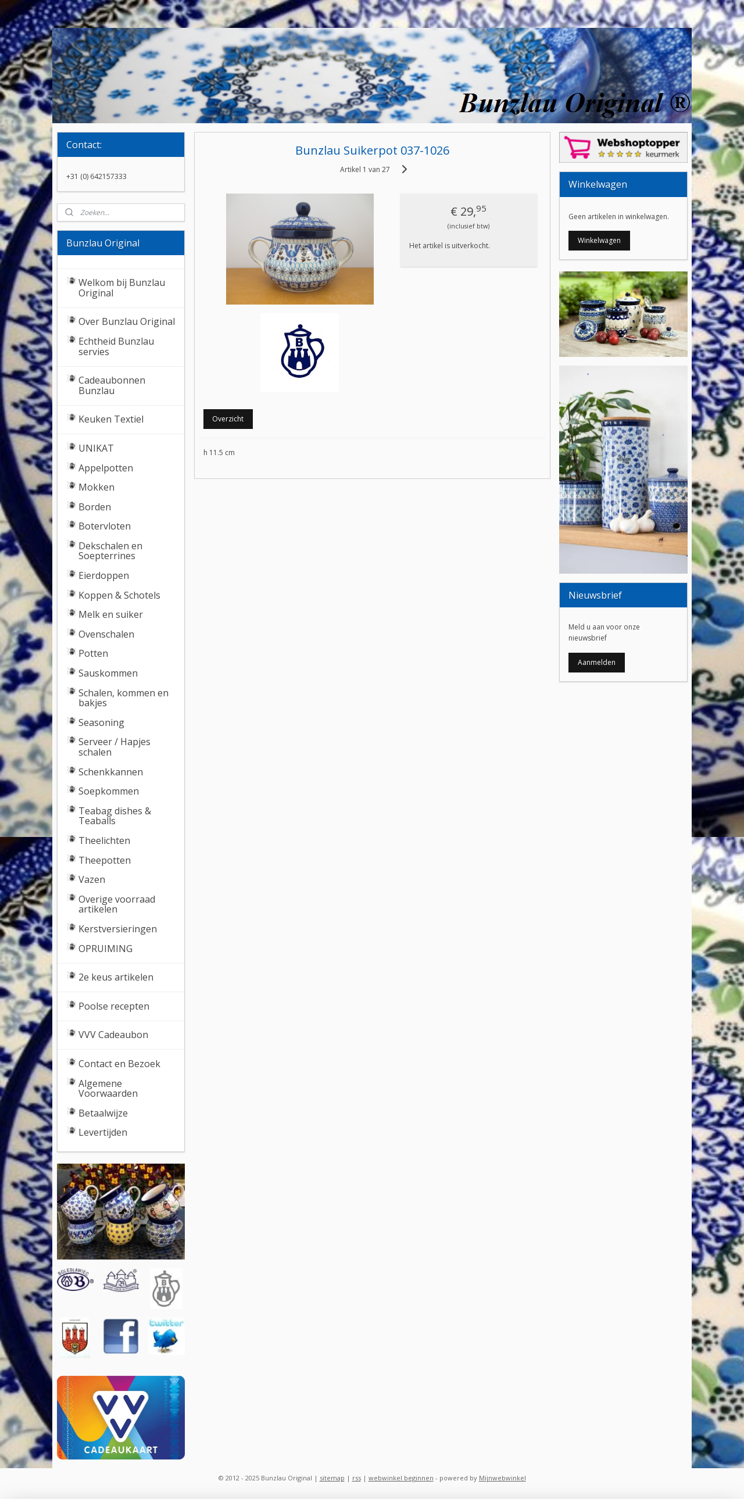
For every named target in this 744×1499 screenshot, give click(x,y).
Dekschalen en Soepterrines (110, 551)
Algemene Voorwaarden (108, 1088)
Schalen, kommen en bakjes (123, 698)
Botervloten (104, 526)
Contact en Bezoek (119, 1063)
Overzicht (228, 419)
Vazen (91, 879)
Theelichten (104, 840)
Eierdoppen (103, 575)
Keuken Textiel (111, 419)
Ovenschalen (106, 634)
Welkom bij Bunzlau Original (121, 287)
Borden (94, 506)
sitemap (332, 1477)
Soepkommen (108, 791)
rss (356, 1477)
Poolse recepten (113, 1006)
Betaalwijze (103, 1113)
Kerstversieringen (117, 928)
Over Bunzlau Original (126, 321)
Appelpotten (105, 467)
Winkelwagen (599, 240)
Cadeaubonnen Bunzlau (111, 385)
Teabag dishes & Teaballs (114, 816)
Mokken (96, 487)
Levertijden (102, 1132)
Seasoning (101, 722)
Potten (93, 653)
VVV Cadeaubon (113, 1034)
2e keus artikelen (115, 977)
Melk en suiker (110, 614)
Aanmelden (597, 662)
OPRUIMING (105, 948)
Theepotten (104, 860)
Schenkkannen (110, 771)
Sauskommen (108, 673)
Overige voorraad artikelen (116, 904)
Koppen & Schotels (119, 595)
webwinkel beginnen (401, 1477)
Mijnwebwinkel (502, 1477)
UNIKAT (96, 448)
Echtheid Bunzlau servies (116, 346)
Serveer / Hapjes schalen (114, 747)
